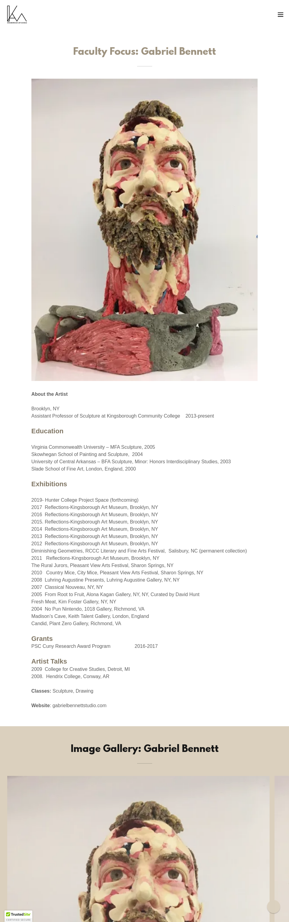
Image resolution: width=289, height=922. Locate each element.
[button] (281, 14)
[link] (17, 14)
